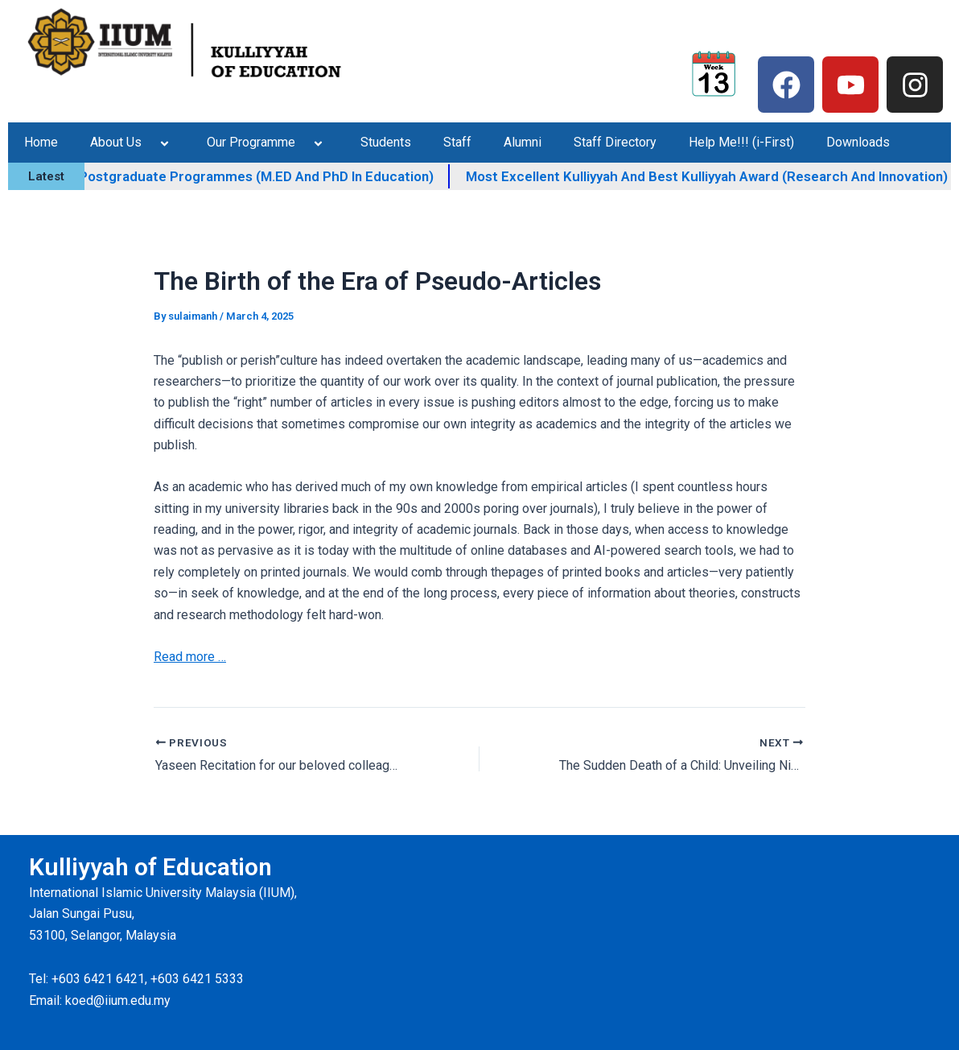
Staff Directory (615, 142)
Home (41, 142)
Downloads (858, 142)
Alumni (522, 142)
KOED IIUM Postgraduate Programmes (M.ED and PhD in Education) (270, 176)
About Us (132, 142)
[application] (148, 142)
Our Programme (267, 142)
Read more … (190, 656)
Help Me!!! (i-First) (741, 142)
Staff (457, 142)
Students (385, 142)
